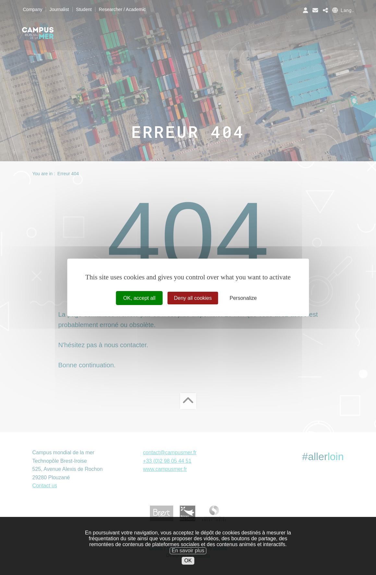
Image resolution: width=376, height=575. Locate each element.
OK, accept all (139, 298)
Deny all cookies (193, 298)
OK (188, 570)
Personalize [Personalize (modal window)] (243, 298)
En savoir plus (188, 560)
